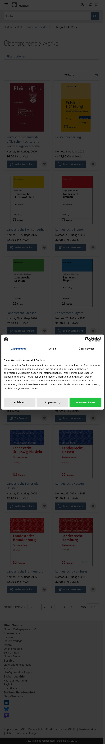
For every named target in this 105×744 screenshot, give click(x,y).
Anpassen (52, 402)
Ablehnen (19, 402)
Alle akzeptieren (85, 402)
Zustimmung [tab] (18, 348)
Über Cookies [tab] (87, 348)
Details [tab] (53, 348)
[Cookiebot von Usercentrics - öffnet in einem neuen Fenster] (87, 339)
